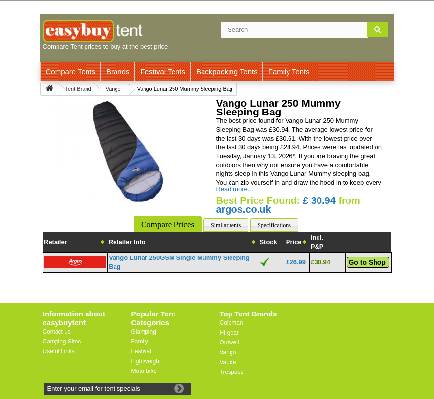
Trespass (232, 372)
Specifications (274, 225)
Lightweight (146, 361)
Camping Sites (62, 341)
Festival (141, 351)
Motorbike (144, 371)
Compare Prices (167, 224)
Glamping (143, 331)
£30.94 (320, 262)
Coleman (231, 322)
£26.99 (296, 262)
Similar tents (226, 225)
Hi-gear (229, 332)
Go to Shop (366, 262)
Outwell (229, 342)
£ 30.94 (319, 200)
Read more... (234, 189)
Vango (228, 352)
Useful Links (59, 351)
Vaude (228, 362)
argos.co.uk (243, 209)
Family (139, 341)
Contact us (57, 331)
